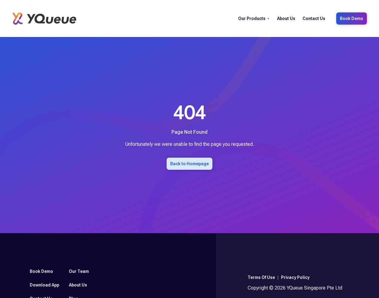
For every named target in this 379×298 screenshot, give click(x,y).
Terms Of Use (261, 277)
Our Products (252, 18)
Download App (44, 285)
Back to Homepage (189, 163)
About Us (286, 18)
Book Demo (351, 18)
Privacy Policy (295, 277)
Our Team (79, 271)
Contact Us (314, 18)
